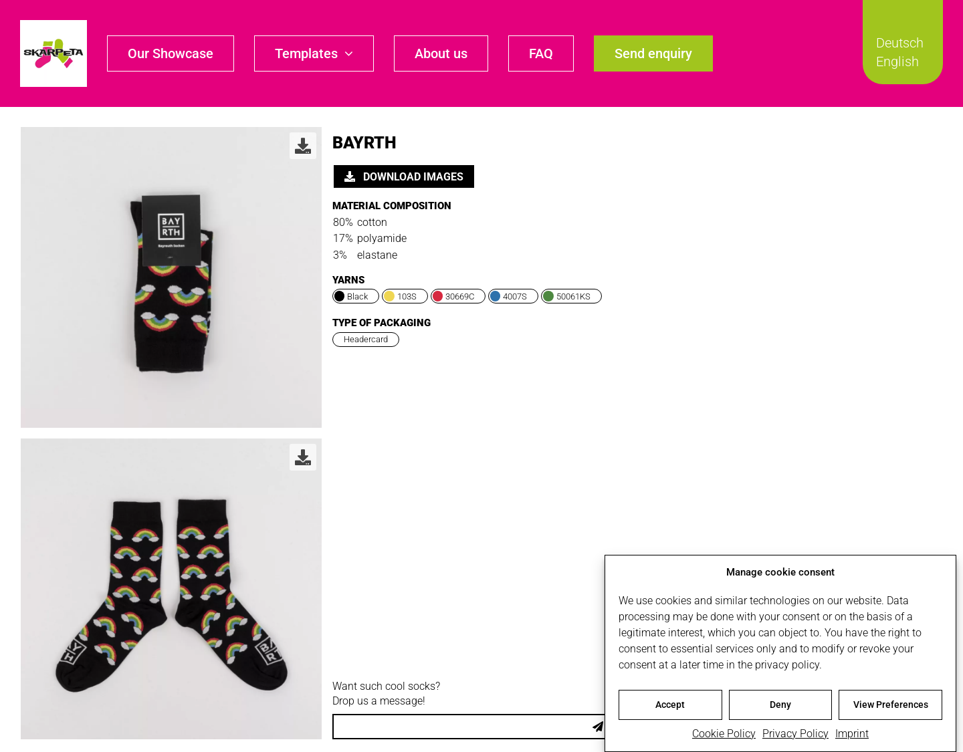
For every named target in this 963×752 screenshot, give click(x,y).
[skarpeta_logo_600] (53, 25)
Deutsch (900, 43)
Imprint (852, 737)
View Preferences (890, 708)
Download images (403, 176)
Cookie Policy (724, 737)
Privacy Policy (795, 737)
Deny (780, 708)
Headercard (366, 339)
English (897, 61)
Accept (670, 708)
